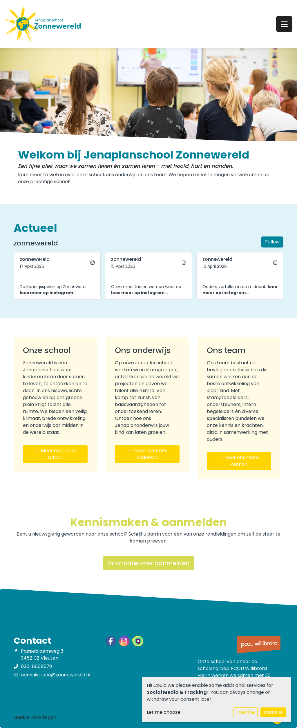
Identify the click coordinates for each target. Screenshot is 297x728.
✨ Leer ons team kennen (239, 461)
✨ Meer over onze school (55, 454)
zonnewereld (35, 259)
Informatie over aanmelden (148, 563)
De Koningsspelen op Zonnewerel (53, 290)
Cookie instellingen (35, 717)
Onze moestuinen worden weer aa (146, 290)
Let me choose (163, 712)
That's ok (273, 712)
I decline (245, 712)
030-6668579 (36, 666)
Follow (272, 242)
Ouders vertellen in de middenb (239, 290)
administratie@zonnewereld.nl (55, 674)
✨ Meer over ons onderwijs (147, 454)
